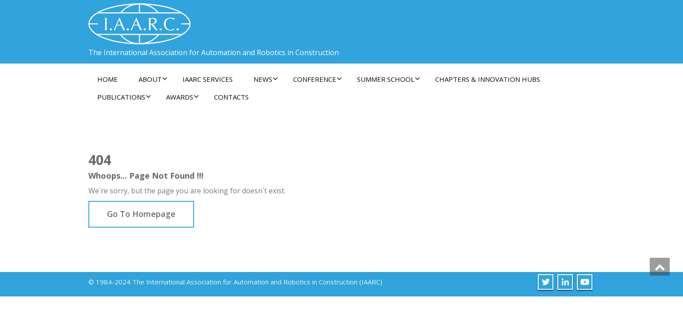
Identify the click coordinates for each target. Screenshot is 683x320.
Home (107, 79)
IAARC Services (208, 79)
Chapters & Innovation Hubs (487, 79)
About (153, 79)
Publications (124, 96)
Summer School (388, 79)
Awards (182, 96)
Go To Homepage (141, 213)
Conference (317, 79)
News (266, 79)
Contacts (231, 96)
